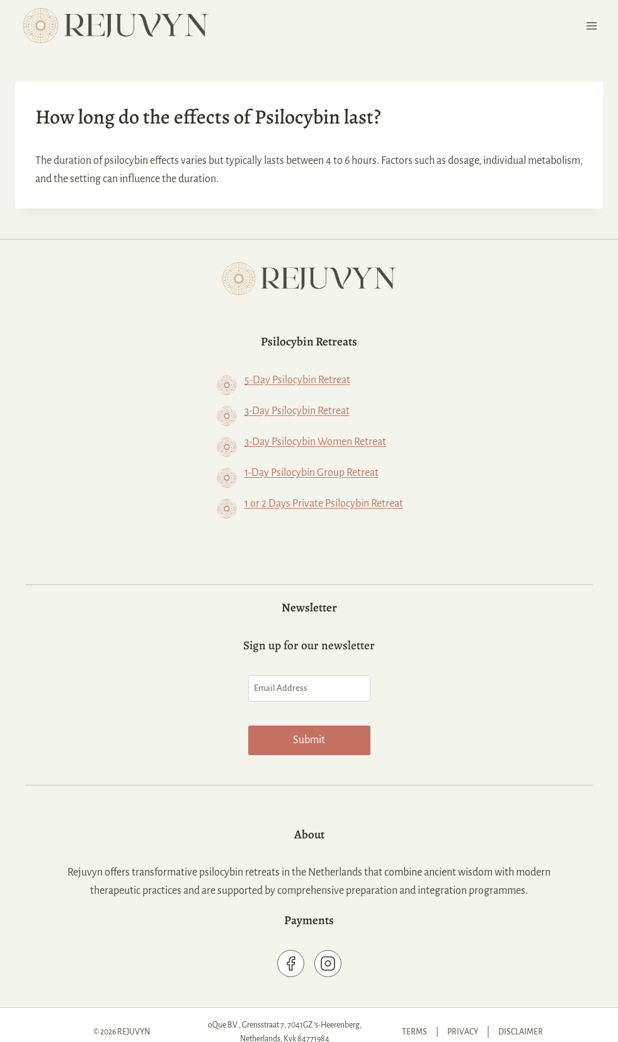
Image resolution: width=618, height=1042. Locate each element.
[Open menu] (591, 25)
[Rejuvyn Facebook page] (290, 949)
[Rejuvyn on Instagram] (327, 949)
